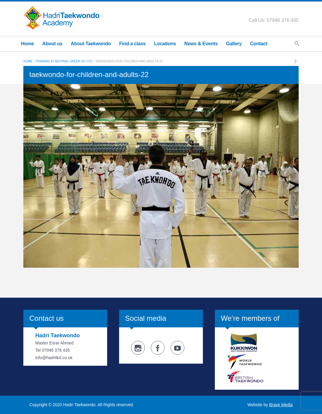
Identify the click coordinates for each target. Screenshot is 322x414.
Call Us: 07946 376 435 (274, 20)
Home (27, 43)
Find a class (132, 43)
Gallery (234, 43)
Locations (165, 43)
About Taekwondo (91, 43)
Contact (259, 43)
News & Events (201, 43)
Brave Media (281, 404)
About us (52, 43)
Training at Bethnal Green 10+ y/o (64, 61)
